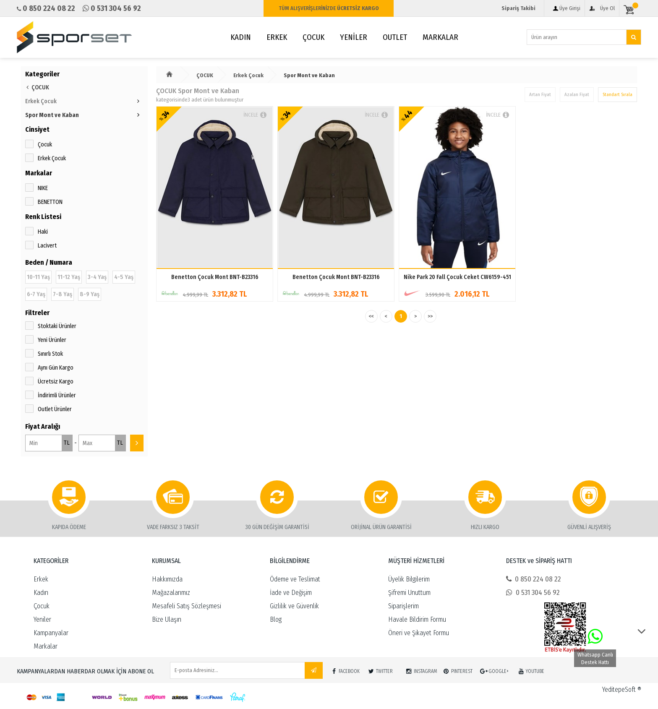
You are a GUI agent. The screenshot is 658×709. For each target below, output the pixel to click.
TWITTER (379, 669)
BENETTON (50, 202)
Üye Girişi (569, 8)
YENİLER (353, 37)
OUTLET (395, 37)
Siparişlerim (403, 606)
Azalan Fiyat (576, 94)
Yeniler (42, 619)
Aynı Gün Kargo (55, 367)
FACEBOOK (344, 669)
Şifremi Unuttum (409, 593)
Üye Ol (607, 8)
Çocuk (45, 144)
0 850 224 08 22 (533, 579)
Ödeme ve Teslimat (295, 579)
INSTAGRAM (420, 669)
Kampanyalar (51, 633)
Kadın (41, 593)
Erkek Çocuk (52, 158)
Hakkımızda (167, 579)
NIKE (43, 188)
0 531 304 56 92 (533, 592)
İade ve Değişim (291, 593)
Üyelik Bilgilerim (409, 579)
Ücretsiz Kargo (55, 381)
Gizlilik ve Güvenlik (294, 606)
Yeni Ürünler (52, 340)
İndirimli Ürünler (57, 395)
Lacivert (47, 245)
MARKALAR (440, 37)
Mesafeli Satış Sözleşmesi (186, 606)
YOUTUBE (530, 669)
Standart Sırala (617, 94)
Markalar (45, 646)
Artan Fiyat (540, 94)
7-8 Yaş (62, 294)
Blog (276, 619)
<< (371, 316)
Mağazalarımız (171, 593)
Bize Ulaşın (166, 619)
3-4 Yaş (97, 277)
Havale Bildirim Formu (417, 619)
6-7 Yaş (36, 294)
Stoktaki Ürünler (57, 326)
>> (430, 316)
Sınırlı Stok (50, 353)
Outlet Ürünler (55, 409)
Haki (43, 231)
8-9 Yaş (89, 294)
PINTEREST (457, 669)
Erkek (41, 579)
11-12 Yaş (68, 277)
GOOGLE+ (494, 669)
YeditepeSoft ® (621, 689)
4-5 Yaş (123, 277)
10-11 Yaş (38, 277)
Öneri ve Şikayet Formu (418, 633)
